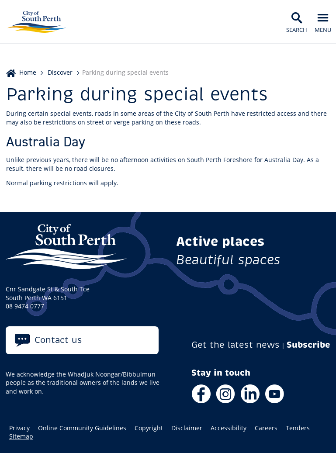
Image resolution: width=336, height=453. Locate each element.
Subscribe (308, 344)
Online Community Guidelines (82, 428)
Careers (266, 428)
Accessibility (228, 428)
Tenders (298, 428)
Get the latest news (235, 344)
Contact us (58, 340)
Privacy (19, 428)
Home (27, 72)
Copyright (149, 428)
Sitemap (21, 436)
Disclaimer (186, 428)
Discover (60, 72)
